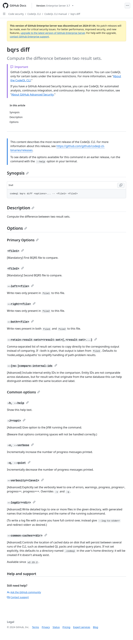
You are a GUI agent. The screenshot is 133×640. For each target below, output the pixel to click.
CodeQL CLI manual (55, 14)
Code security (16, 14)
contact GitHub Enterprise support (29, 36)
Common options (23, 392)
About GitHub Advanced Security (32, 94)
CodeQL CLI (34, 14)
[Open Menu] (127, 5)
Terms (35, 627)
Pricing (66, 627)
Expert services (81, 627)
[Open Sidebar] (4, 14)
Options (17, 228)
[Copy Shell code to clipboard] (121, 185)
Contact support (18, 597)
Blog (95, 627)
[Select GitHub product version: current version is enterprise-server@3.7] (55, 5)
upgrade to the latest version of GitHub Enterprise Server (53, 33)
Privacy (46, 627)
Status (56, 627)
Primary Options (23, 240)
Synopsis (18, 173)
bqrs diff (75, 14)
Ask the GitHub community (24, 592)
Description (20, 208)
